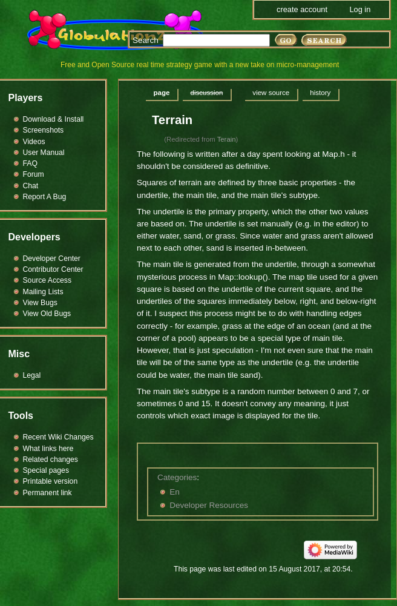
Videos (34, 141)
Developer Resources (208, 505)
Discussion (206, 92)
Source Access (47, 280)
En (174, 491)
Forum (33, 174)
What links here (48, 448)
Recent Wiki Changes (58, 437)
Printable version (50, 481)
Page (162, 92)
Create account (302, 9)
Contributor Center (53, 269)
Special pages (46, 470)
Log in (359, 9)
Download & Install (53, 119)
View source (270, 92)
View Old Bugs (47, 313)
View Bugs (40, 302)
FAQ (30, 163)
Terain (226, 139)
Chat (31, 186)
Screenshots (43, 130)
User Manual (44, 152)
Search (146, 40)
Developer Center (51, 258)
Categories (177, 477)
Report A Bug (45, 197)
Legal (32, 375)
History (320, 92)
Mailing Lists (43, 292)
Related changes (50, 459)
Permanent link (47, 493)
